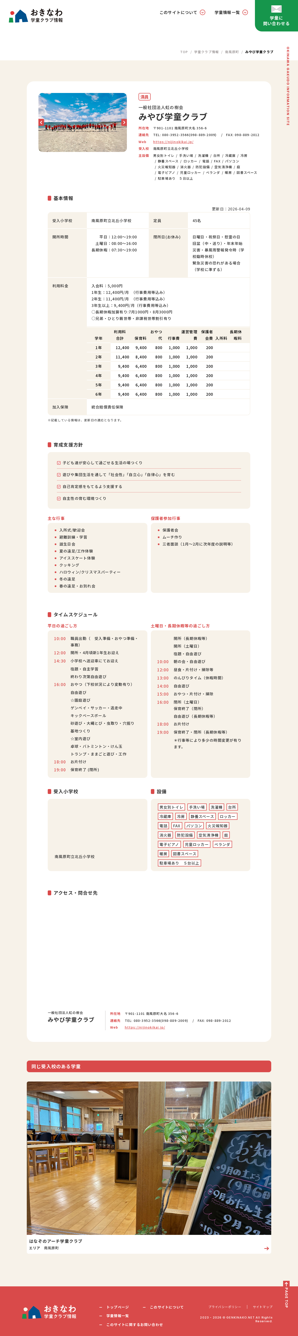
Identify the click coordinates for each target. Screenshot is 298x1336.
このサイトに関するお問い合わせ (134, 1324)
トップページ (117, 1307)
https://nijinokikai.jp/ (173, 141)
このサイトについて (167, 1307)
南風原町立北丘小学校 (171, 148)
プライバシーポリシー (224, 1307)
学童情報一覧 (117, 1315)
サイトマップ (263, 1307)
